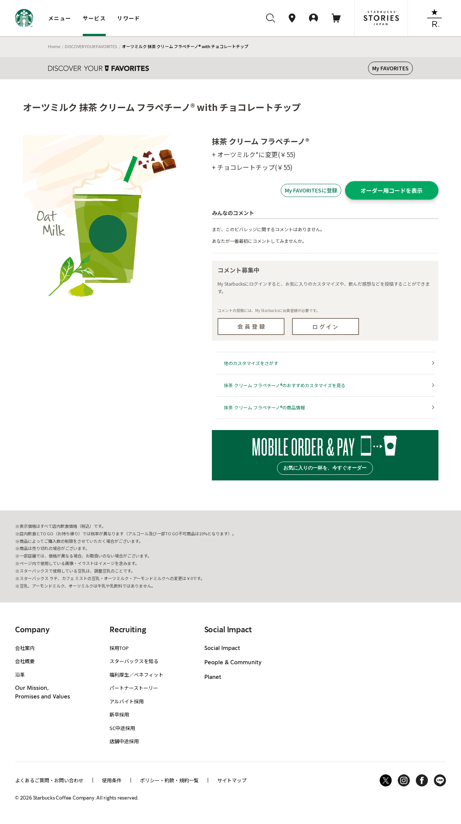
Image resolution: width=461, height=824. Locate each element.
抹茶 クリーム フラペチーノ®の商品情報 (264, 407)
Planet (212, 677)
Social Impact (222, 648)
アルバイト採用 (127, 701)
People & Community (233, 662)
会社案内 (25, 647)
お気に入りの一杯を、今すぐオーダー (325, 468)
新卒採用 (119, 714)
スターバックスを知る (134, 661)
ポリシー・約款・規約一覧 (169, 780)
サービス (94, 18)
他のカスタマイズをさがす (251, 363)
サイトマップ (231, 780)
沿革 (20, 674)
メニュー (60, 18)
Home (54, 46)
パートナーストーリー (134, 687)
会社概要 (25, 661)
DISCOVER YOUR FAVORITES (91, 46)
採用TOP (119, 647)
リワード (128, 18)
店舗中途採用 (124, 741)
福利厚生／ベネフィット (136, 674)
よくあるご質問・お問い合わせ (49, 780)
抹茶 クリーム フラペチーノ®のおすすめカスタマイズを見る (284, 385)
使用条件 (112, 780)
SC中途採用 (122, 728)
